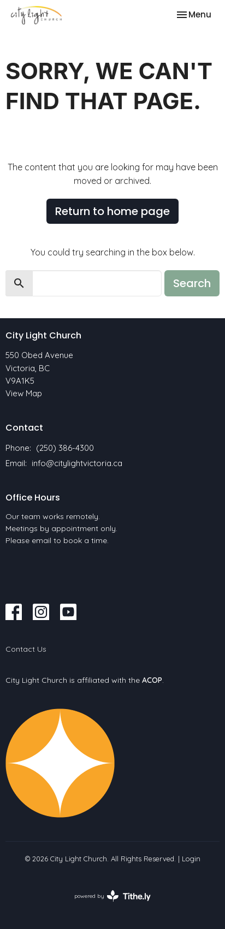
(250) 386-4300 (65, 448)
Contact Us (25, 649)
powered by (112, 896)
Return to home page (112, 211)
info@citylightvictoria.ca (77, 463)
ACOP (152, 680)
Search (192, 283)
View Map (23, 393)
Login (191, 858)
